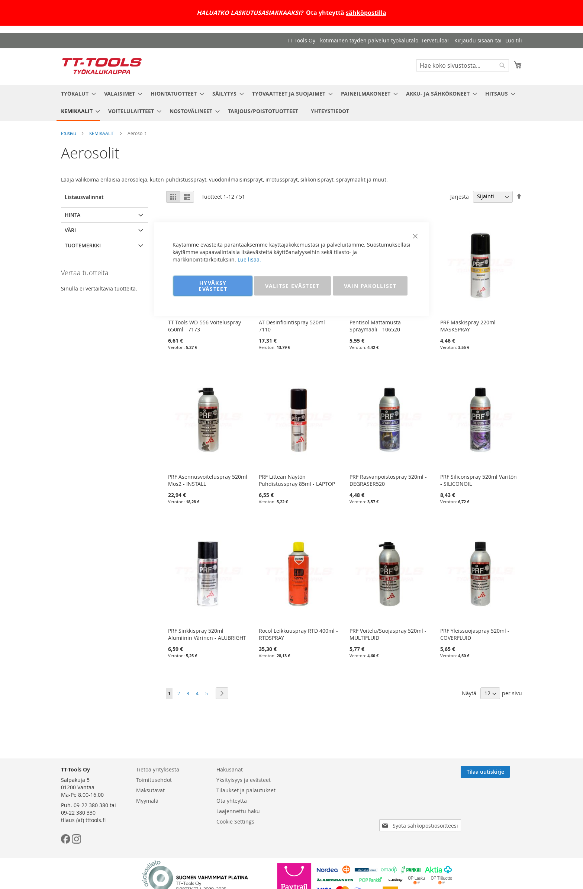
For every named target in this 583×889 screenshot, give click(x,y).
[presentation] (421, 804)
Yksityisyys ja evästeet (243, 779)
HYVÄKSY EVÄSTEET (213, 285)
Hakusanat (229, 769)
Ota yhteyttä (231, 800)
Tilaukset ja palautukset (246, 790)
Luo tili (513, 40)
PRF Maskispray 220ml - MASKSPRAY (469, 326)
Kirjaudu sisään (473, 40)
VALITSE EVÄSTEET (292, 285)
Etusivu (68, 133)
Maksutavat (150, 790)
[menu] (291, 103)
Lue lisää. (249, 259)
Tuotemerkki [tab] (83, 245)
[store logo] (102, 66)
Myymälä (147, 800)
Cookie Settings (235, 821)
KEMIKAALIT (101, 133)
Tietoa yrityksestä (157, 769)
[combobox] (462, 65)
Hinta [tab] (72, 214)
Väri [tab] (70, 230)
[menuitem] (76, 93)
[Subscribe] (497, 772)
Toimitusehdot (154, 779)
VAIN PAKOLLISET (370, 285)
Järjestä (459, 196)
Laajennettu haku (238, 811)
